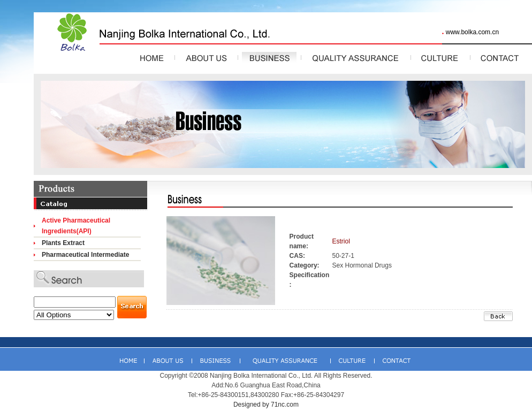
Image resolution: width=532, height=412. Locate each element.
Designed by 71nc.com (266, 404)
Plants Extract (63, 243)
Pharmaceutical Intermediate (85, 254)
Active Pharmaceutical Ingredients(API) (76, 226)
